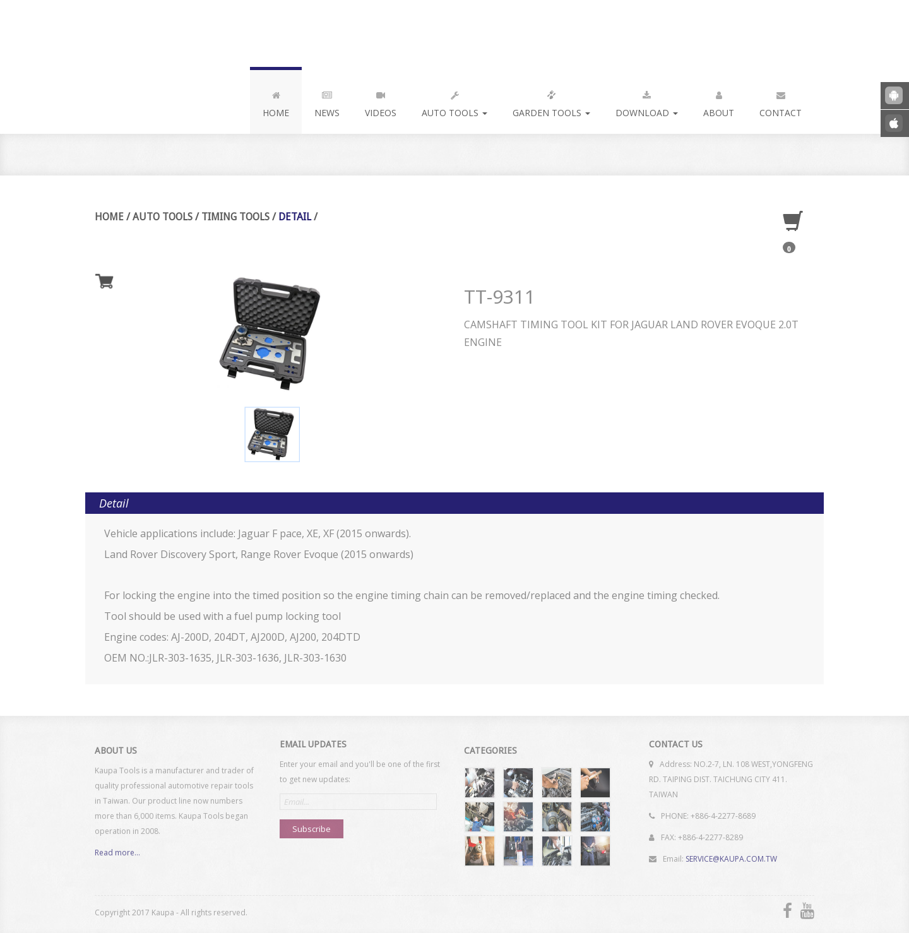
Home (276, 102)
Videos (380, 102)
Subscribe (311, 825)
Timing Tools (235, 217)
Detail (294, 217)
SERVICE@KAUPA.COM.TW (731, 855)
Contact (780, 102)
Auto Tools (454, 102)
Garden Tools (551, 102)
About (718, 102)
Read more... (117, 855)
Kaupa (179, 33)
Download (646, 102)
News (327, 102)
